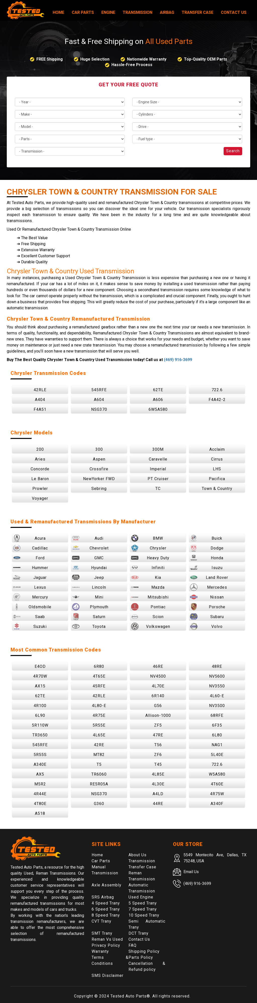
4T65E (99, 676)
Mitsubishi (150, 597)
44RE (158, 803)
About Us (137, 854)
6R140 (158, 695)
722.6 (217, 389)
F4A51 (40, 409)
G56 (158, 705)
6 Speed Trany (106, 909)
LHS (217, 469)
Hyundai (89, 567)
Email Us (191, 871)
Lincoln (89, 587)
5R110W (40, 725)
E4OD (40, 666)
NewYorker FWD (99, 478)
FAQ (132, 945)
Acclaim (217, 449)
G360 (99, 803)
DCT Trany (138, 933)
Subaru (207, 616)
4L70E (158, 686)
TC (158, 488)
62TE (158, 389)
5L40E (217, 754)
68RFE (217, 715)
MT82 (99, 754)
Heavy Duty (150, 558)
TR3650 (40, 735)
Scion (147, 616)
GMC (88, 558)
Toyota (89, 626)
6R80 (99, 666)
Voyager (40, 498)
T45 (158, 764)
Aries (40, 459)
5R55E (99, 725)
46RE (158, 666)
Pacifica (217, 478)
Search (233, 150)
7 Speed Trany (142, 909)
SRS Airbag (103, 897)
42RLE (40, 389)
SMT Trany (102, 933)
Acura (29, 538)
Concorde (40, 469)
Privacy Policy (106, 945)
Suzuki (30, 626)
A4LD (158, 793)
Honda (206, 558)
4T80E (40, 803)
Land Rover (209, 577)
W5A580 (217, 774)
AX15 (40, 686)
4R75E (99, 715)
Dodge (207, 548)
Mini (87, 597)
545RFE (99, 389)
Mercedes (208, 587)
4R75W (217, 793)
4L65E (99, 735)
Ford (29, 558)
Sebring (99, 488)
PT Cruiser (158, 478)
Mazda (148, 587)
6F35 (217, 725)
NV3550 (217, 686)
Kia (146, 577)
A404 (40, 399)
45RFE (99, 686)
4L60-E (217, 695)
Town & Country (217, 488)
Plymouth (90, 607)
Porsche (207, 607)
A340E (40, 764)
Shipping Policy (144, 951)
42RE (99, 744)
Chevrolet (90, 548)
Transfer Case (197, 12)
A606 (158, 399)
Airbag (167, 12)
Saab (29, 616)
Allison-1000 (158, 715)
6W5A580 (158, 409)
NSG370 (99, 409)
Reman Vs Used (107, 939)
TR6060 (99, 774)
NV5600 (217, 676)
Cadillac (30, 548)
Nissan (207, 597)
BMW (147, 538)
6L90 (40, 715)
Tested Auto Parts (128, 996)
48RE (217, 666)
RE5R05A (99, 784)
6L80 (217, 735)
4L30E (158, 784)
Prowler (40, 488)
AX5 (40, 774)
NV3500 (217, 705)
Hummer (30, 567)
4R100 (40, 705)
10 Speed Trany (143, 915)
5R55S (40, 754)
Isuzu (206, 567)
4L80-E (99, 705)
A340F (217, 803)
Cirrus (217, 459)
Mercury (30, 597)
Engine (108, 12)
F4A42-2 (217, 399)
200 (40, 449)
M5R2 (40, 784)
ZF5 (158, 725)
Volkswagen (150, 626)
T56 (158, 744)
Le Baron (40, 478)
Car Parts (83, 12)
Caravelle (158, 459)
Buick (206, 538)
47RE (158, 735)
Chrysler (148, 548)
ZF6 (158, 754)
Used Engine (140, 897)
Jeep (88, 577)
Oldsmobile (32, 607)
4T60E (217, 784)
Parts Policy (140, 957)
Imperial (158, 469)
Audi (87, 538)
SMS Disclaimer (107, 975)
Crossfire (99, 469)
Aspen (99, 459)
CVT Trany (101, 921)
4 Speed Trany (106, 903)
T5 (99, 764)
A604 (99, 399)
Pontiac (148, 607)
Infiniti (148, 567)
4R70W (40, 676)
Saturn (88, 616)
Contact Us (233, 12)
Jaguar (30, 577)
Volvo (206, 626)
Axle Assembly (106, 885)
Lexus (29, 587)
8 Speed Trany (106, 915)
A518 (40, 813)
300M (158, 449)
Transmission (137, 12)
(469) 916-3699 (178, 359)
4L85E (158, 774)
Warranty (100, 951)
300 (99, 449)
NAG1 (217, 744)
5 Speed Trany (142, 903)
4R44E (40, 793)
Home (58, 12)
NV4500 (158, 676)
